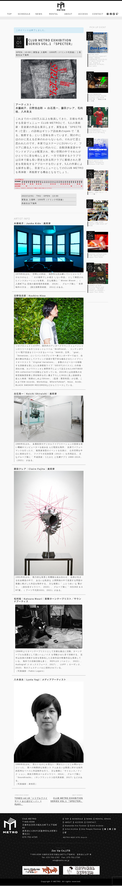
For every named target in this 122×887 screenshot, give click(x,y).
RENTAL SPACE (103, 820)
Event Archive (96, 827)
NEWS (38, 15)
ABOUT (68, 15)
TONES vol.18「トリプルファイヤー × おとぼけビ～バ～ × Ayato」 (31, 802)
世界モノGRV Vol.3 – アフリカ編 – (98, 193)
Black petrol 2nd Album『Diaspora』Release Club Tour (97, 162)
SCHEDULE (24, 15)
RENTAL (53, 15)
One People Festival (91, 830)
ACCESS (83, 15)
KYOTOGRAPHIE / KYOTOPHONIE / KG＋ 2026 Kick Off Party (97, 130)
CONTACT (97, 15)
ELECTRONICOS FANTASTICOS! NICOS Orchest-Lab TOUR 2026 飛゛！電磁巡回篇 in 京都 (97, 97)
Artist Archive (71, 830)
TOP (9, 15)
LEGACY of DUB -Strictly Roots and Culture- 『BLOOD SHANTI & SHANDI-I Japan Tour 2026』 (97, 288)
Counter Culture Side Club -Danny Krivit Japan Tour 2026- (98, 255)
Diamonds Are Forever (76, 827)
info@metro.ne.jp (61, 862)
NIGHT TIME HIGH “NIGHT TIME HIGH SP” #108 (98, 224)
